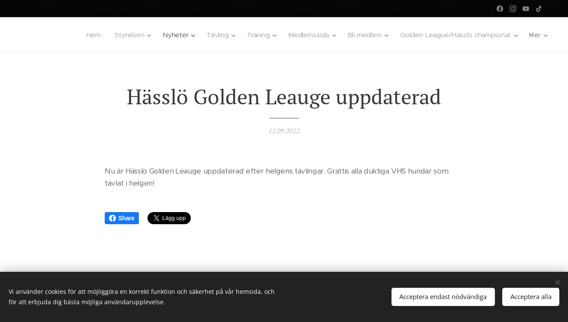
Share (122, 218)
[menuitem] (95, 35)
